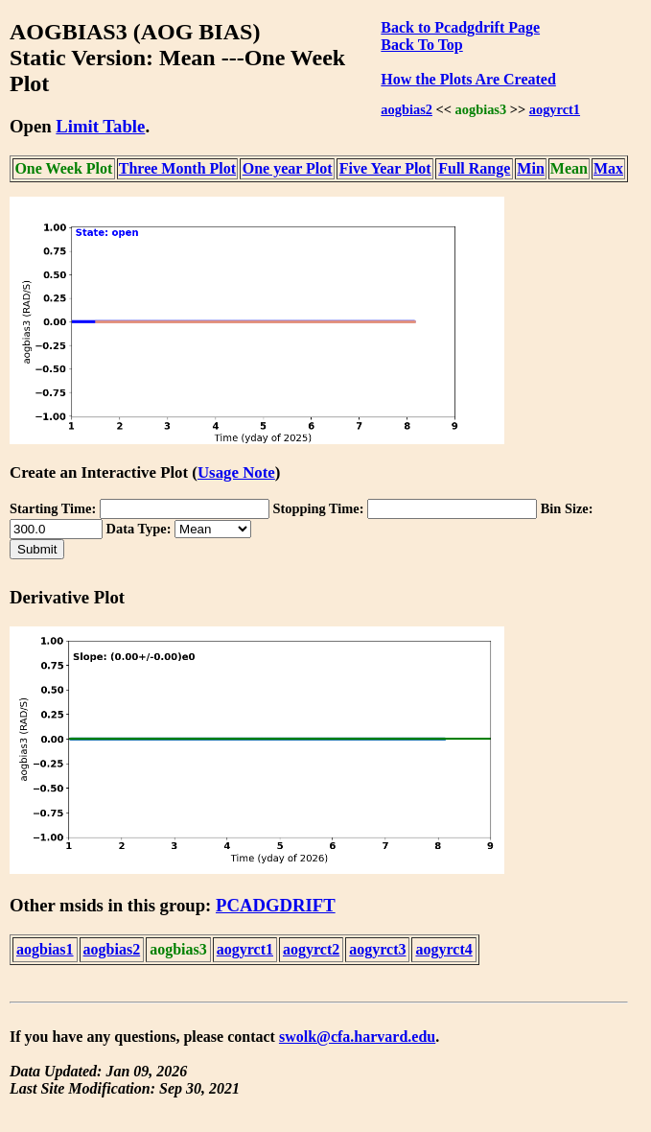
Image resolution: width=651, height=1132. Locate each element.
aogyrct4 (443, 949)
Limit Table (100, 126)
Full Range (474, 168)
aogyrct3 (377, 949)
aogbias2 (406, 109)
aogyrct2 (311, 949)
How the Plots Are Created (468, 79)
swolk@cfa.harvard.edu (357, 1036)
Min (530, 168)
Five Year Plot (385, 168)
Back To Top (421, 44)
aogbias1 (45, 949)
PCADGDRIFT (276, 905)
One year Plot (288, 168)
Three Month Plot (177, 168)
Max (608, 168)
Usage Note (236, 472)
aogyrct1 (554, 109)
